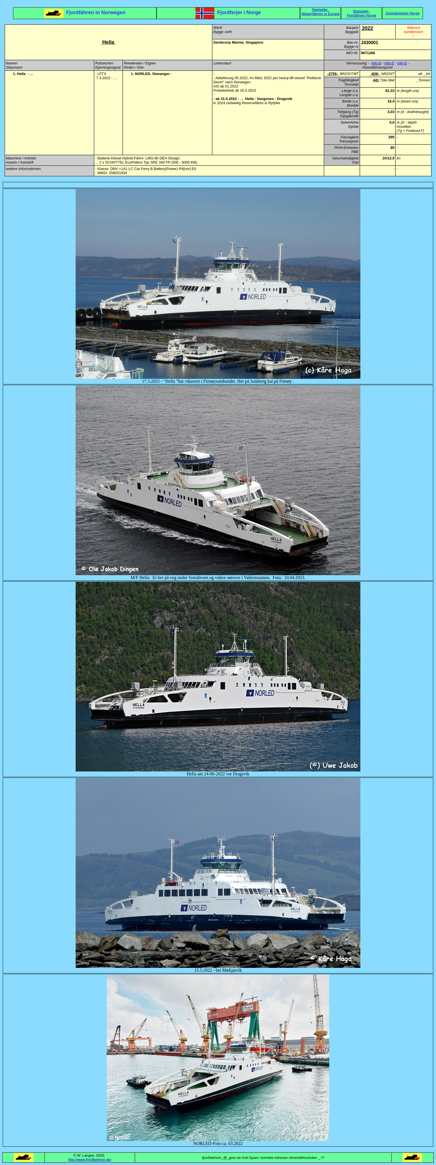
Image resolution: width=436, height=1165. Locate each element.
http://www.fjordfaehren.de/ (89, 1160)
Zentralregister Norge (402, 13)
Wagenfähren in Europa (320, 14)
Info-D (376, 63)
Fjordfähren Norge (361, 15)
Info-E (389, 63)
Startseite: (320, 9)
